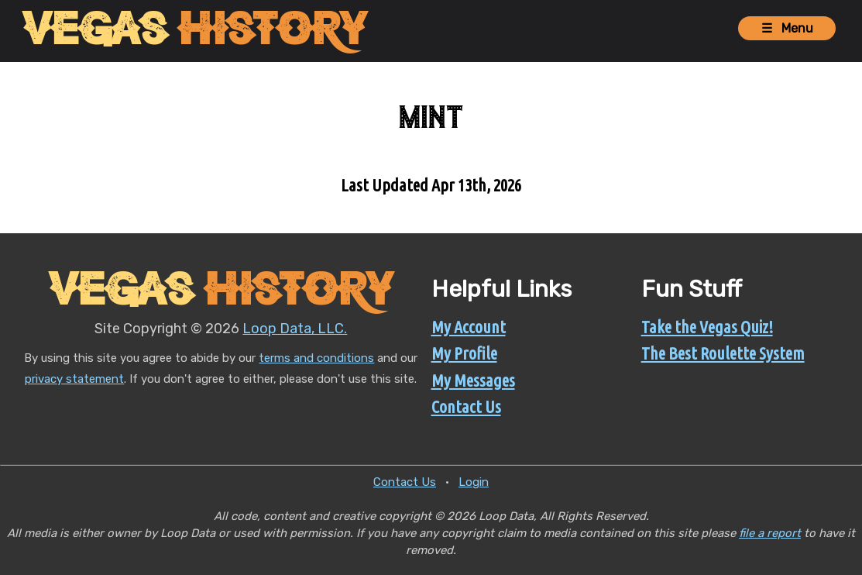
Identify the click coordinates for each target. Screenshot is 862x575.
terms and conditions (316, 358)
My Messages (473, 380)
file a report (770, 533)
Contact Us (466, 406)
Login (473, 482)
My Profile (464, 353)
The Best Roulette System (723, 353)
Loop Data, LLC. (294, 328)
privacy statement (74, 379)
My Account (468, 326)
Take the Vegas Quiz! (707, 326)
